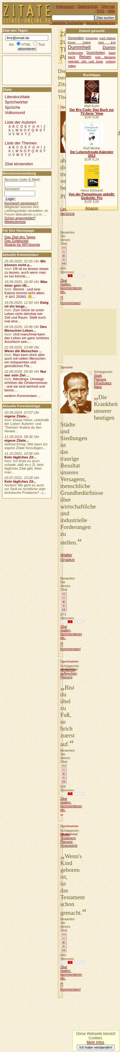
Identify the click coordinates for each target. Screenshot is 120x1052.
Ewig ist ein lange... (26, 304)
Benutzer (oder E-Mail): (22, 179)
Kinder (65, 834)
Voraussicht (68, 845)
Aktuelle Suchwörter (100, 23)
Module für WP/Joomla (22, 244)
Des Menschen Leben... (25, 328)
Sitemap (108, 6)
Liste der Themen (21, 143)
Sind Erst (107, 42)
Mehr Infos (95, 1042)
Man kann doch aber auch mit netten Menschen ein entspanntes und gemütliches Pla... (24, 360)
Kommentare (70, 303)
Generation (76, 38)
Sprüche (67, 367)
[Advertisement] (88, 332)
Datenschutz (87, 6)
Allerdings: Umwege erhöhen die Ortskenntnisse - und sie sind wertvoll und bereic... (25, 384)
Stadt (98, 375)
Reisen (85, 57)
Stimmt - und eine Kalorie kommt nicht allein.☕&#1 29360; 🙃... (24, 292)
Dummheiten (96, 52)
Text (41, 44)
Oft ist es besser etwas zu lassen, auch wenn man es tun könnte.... (26, 272)
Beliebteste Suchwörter (66, 23)
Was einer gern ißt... (25, 283)
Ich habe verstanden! (95, 1047)
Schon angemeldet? (19, 218)
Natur (98, 387)
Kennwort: (12, 189)
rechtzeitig (67, 670)
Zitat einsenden (19, 164)
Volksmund (15, 112)
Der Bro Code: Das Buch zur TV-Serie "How (92, 111)
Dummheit (79, 47)
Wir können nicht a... (25, 263)
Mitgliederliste (15, 222)
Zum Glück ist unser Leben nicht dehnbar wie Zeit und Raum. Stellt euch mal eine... (25, 315)
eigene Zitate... (16, 416)
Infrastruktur (102, 383)
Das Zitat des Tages (19, 237)
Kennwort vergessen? (21, 203)
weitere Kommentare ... (22, 396)
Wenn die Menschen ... (23, 351)
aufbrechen (68, 673)
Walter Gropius (67, 557)
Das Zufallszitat (16, 241)
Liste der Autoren (20, 122)
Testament (68, 838)
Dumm (109, 47)
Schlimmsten (75, 52)
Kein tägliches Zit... (20, 457)
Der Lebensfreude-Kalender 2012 (91, 153)
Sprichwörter (70, 661)
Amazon (91, 208)
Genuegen (91, 38)
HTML (26, 44)
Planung (100, 379)
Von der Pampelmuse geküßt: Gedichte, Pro (92, 196)
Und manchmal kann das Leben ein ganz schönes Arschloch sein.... (26, 338)
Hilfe (111, 11)
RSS (100, 11)
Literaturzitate (17, 96)
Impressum (65, 6)
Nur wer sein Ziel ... (25, 373)
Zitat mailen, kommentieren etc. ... (71, 288)
